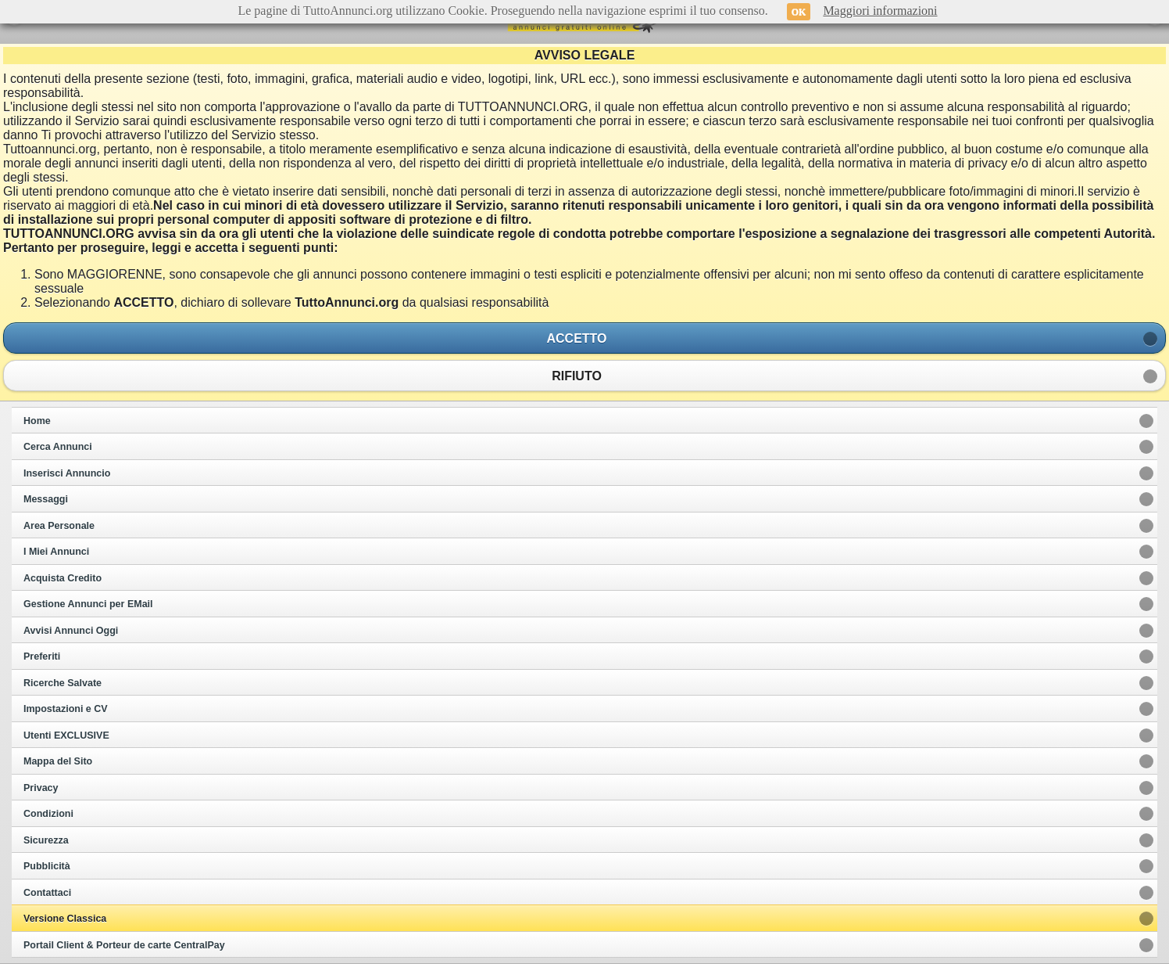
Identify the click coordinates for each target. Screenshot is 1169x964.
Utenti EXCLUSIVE (66, 735)
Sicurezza (46, 840)
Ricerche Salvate (62, 683)
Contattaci (47, 892)
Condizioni (48, 813)
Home (37, 420)
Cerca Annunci (57, 446)
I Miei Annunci (56, 551)
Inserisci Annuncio (66, 473)
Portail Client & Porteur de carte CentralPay (124, 945)
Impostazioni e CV (65, 708)
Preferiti (41, 656)
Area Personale (59, 525)
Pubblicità (46, 866)
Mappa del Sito (57, 761)
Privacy (40, 787)
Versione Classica (64, 918)
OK (799, 11)
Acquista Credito (62, 578)
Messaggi (45, 499)
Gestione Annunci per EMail (88, 604)
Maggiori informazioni (880, 10)
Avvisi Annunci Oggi (70, 630)
